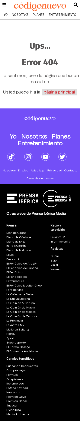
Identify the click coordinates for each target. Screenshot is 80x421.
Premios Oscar (16, 401)
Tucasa (11, 405)
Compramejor (16, 370)
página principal (59, 92)
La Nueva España (18, 299)
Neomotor (13, 392)
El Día (10, 255)
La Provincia (14, 320)
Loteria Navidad (17, 388)
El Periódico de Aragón (22, 263)
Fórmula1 (12, 375)
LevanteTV (58, 237)
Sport (10, 338)
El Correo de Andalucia (22, 351)
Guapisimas (14, 379)
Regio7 (11, 334)
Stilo (54, 260)
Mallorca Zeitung (17, 329)
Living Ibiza (13, 410)
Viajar (54, 265)
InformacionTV (61, 241)
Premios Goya (16, 397)
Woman (56, 269)
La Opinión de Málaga (21, 312)
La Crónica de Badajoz (21, 294)
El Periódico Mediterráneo (24, 285)
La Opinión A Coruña (20, 303)
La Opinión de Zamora (21, 316)
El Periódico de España (22, 268)
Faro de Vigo (14, 290)
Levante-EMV (15, 325)
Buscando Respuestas (22, 366)
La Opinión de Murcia (20, 307)
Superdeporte (16, 342)
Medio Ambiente (17, 414)
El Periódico (14, 272)
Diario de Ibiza (16, 241)
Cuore (55, 256)
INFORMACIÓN (16, 246)
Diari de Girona (16, 233)
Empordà (12, 259)
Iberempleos (15, 383)
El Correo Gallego (18, 347)
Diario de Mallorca (18, 250)
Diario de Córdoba (19, 237)
